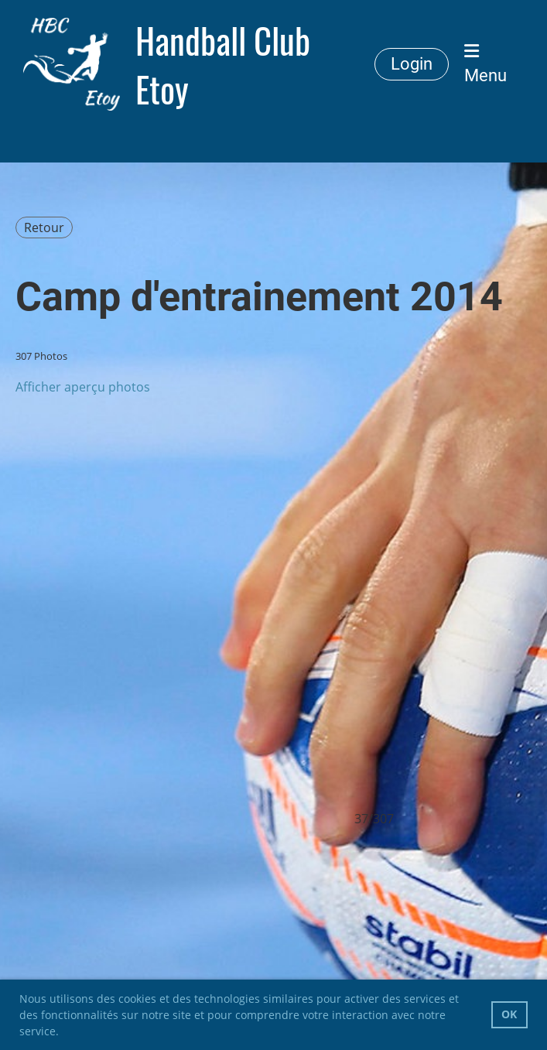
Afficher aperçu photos (82, 386)
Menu (485, 64)
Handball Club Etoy (222, 64)
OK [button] (509, 1014)
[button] (64, 1033)
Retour (44, 227)
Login (411, 64)
